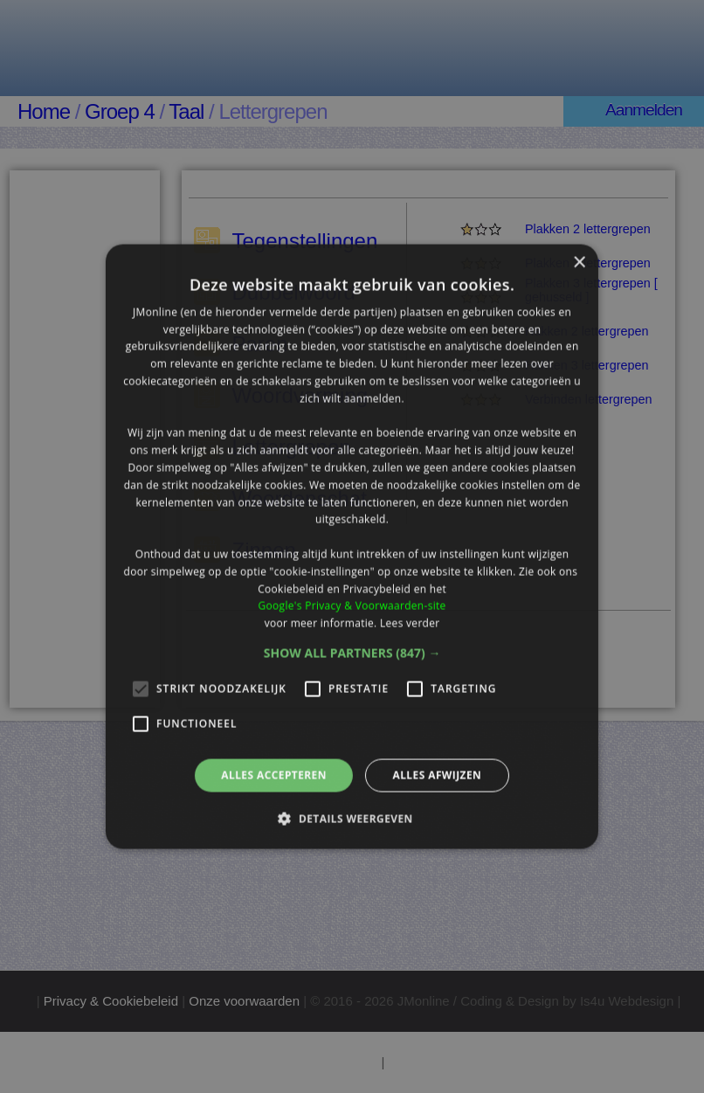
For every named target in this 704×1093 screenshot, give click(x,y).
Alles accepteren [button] (274, 775)
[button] (352, 653)
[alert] (352, 546)
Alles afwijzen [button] (436, 775)
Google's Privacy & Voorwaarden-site (351, 605)
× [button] (578, 262)
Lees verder (410, 623)
